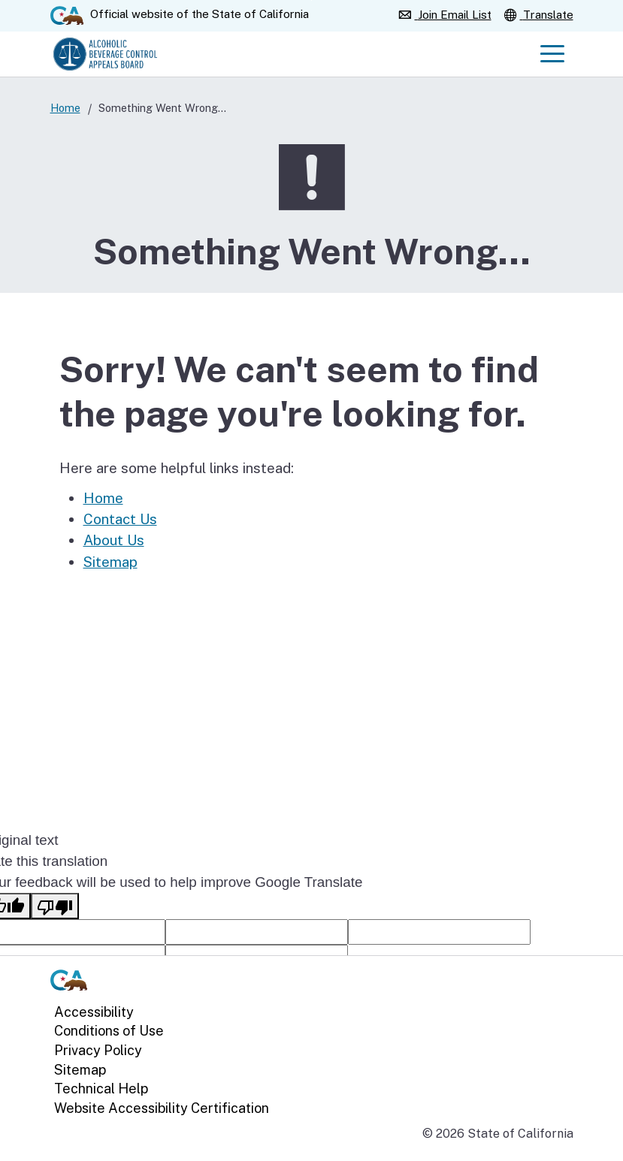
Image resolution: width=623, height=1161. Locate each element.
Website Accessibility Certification (161, 1107)
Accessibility (94, 1011)
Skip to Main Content (311, 0)
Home (65, 107)
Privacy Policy (98, 1050)
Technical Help (101, 1088)
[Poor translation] (55, 905)
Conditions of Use (109, 1031)
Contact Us (120, 519)
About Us (113, 540)
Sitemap (110, 561)
